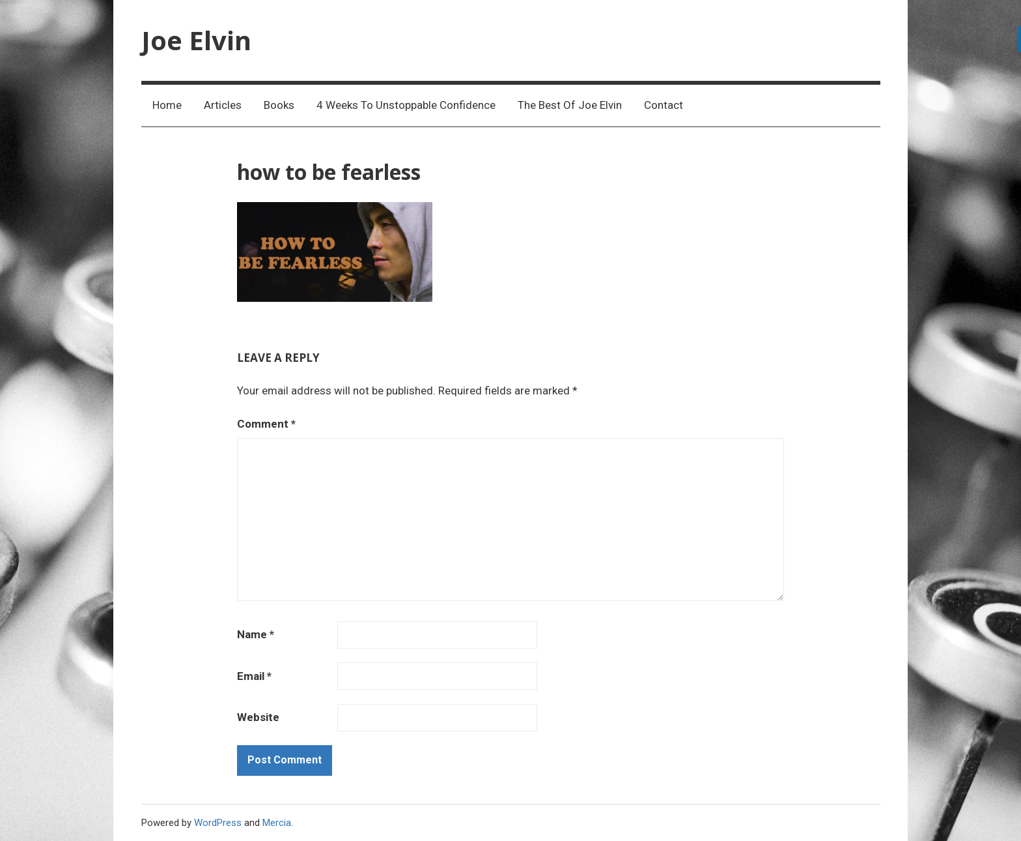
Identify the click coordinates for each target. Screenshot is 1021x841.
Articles (223, 104)
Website (258, 717)
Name (255, 634)
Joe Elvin (196, 40)
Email (254, 676)
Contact (663, 104)
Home (167, 104)
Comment (266, 423)
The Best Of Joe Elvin (570, 104)
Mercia (276, 823)
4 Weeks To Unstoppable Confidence (406, 104)
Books (279, 104)
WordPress (218, 823)
